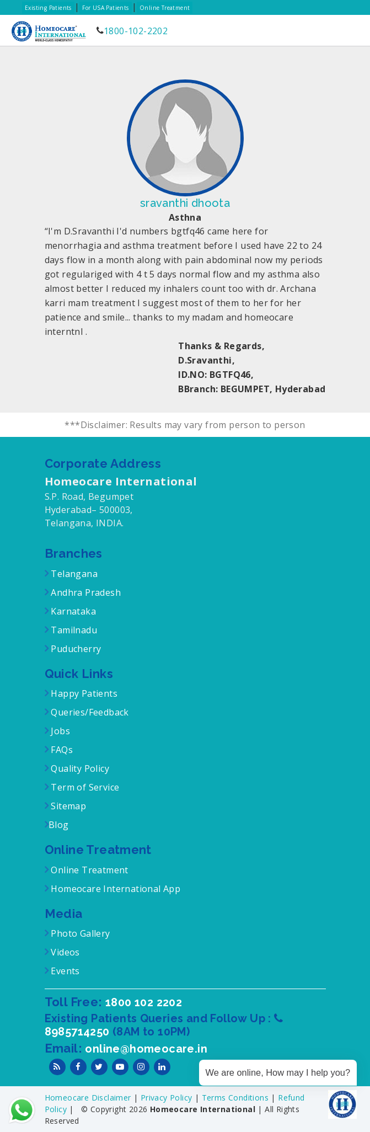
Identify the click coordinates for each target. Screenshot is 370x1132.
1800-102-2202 (136, 31)
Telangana (74, 574)
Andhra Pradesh (85, 592)
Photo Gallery (79, 933)
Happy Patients (83, 693)
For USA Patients (105, 8)
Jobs (59, 731)
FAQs (61, 750)
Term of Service (84, 787)
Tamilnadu (73, 630)
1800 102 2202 (143, 1002)
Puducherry (75, 649)
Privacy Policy (168, 1097)
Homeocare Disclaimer (89, 1097)
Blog (59, 825)
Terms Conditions (236, 1097)
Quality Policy (79, 768)
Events (64, 971)
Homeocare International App (115, 889)
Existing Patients (48, 8)
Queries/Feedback (89, 712)
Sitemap (67, 806)
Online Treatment (165, 8)
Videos (65, 952)
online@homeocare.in (146, 1048)
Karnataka (72, 611)
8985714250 (78, 1031)
